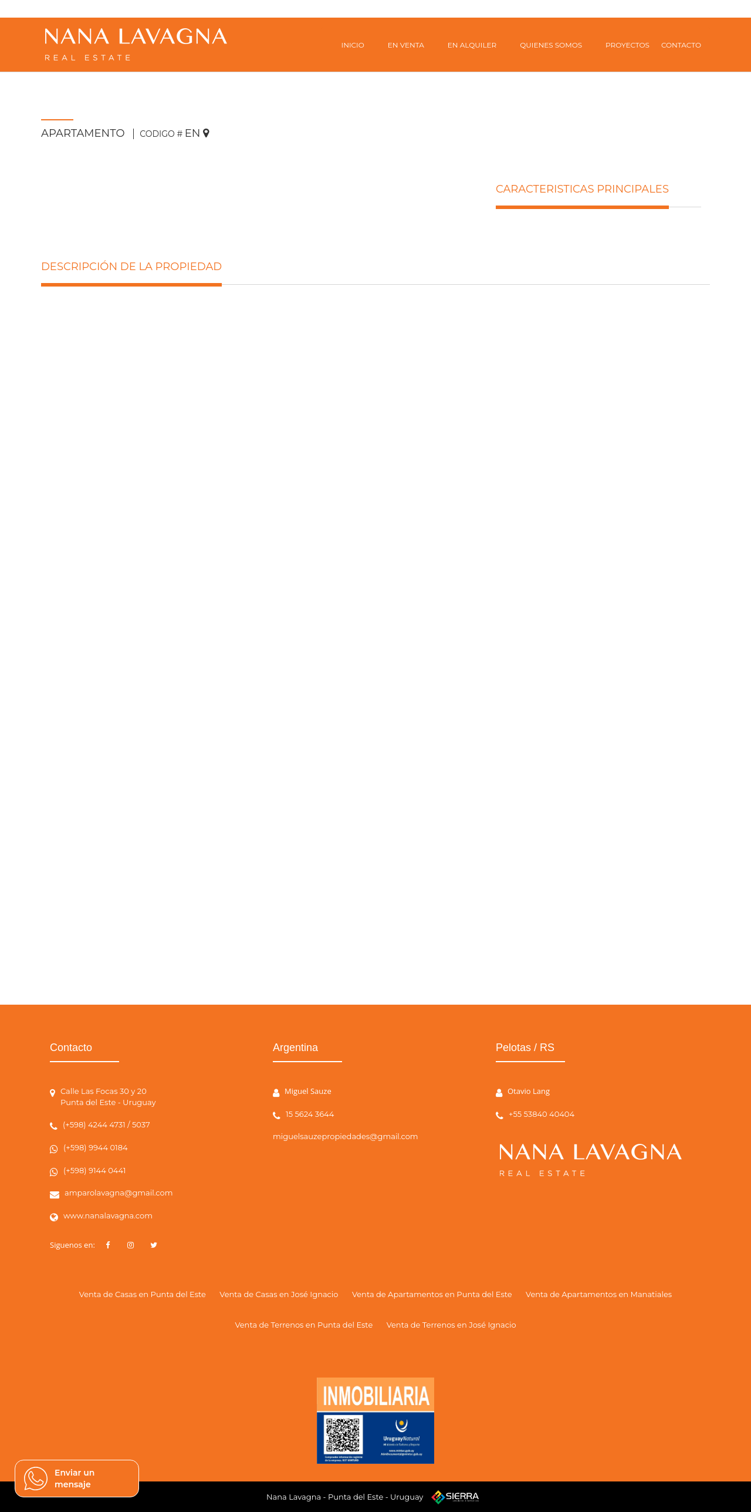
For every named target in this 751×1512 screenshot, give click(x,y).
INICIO (352, 45)
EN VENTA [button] (406, 45)
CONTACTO (681, 45)
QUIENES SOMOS (551, 45)
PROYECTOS (627, 45)
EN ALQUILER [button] (472, 45)
